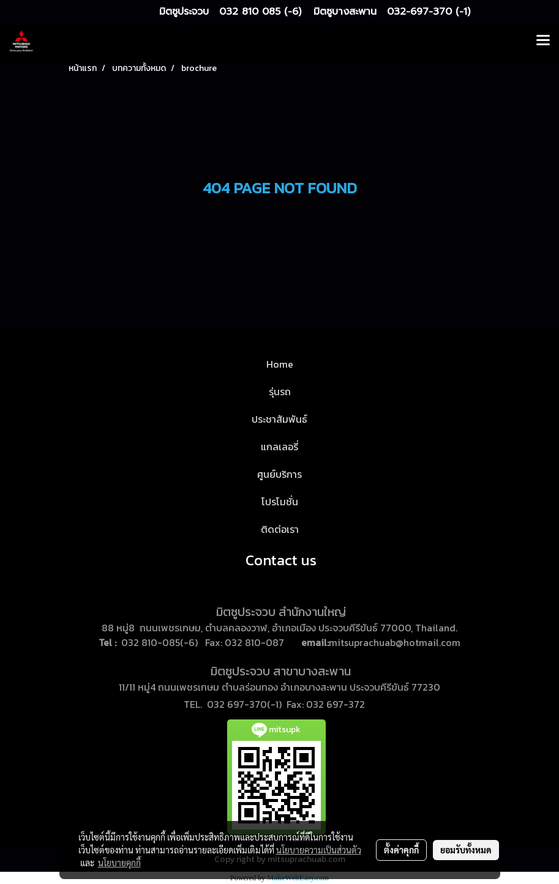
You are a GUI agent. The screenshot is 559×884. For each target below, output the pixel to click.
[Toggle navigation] (543, 41)
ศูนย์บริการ (279, 474)
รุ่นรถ (280, 391)
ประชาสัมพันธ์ (279, 419)
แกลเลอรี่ (279, 446)
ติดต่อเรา (280, 529)
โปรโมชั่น (279, 501)
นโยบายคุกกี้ (119, 862)
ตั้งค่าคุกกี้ (401, 849)
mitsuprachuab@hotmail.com (394, 642)
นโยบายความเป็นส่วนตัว (318, 849)
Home (279, 364)
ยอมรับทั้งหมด (466, 849)
